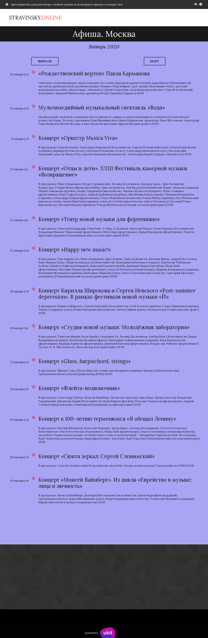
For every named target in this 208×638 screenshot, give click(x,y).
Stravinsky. (35, 17)
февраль (45, 61)
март (154, 61)
